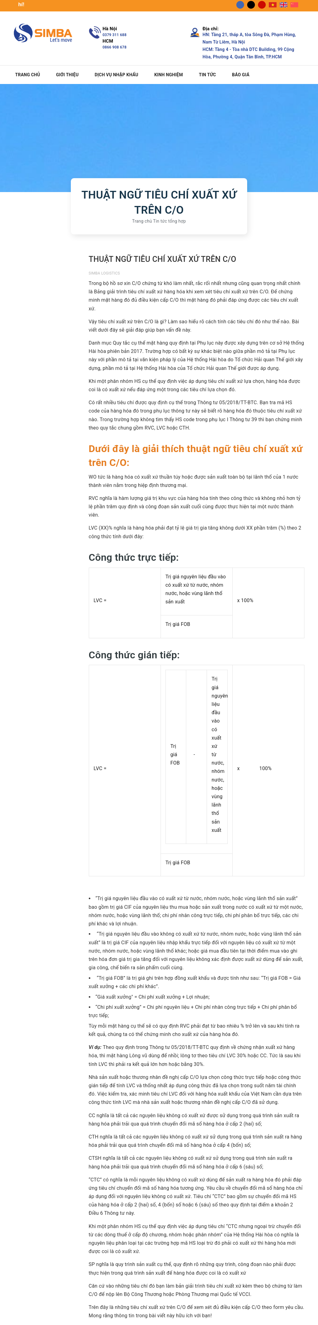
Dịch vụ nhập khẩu (116, 74)
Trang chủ (27, 74)
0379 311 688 (115, 35)
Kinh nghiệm (168, 74)
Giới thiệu (67, 74)
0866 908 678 (115, 47)
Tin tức (207, 74)
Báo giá (240, 74)
